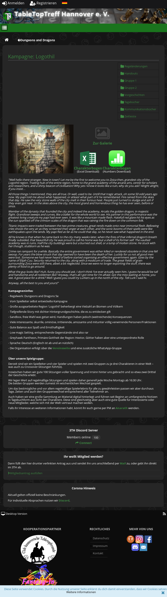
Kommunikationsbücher (138, 109)
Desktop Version (14, 514)
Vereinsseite (61, 348)
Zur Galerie (102, 143)
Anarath (122, 408)
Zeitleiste (128, 116)
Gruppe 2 (128, 88)
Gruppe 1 (128, 80)
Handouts (129, 73)
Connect (83, 443)
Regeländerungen (133, 66)
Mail (123, 463)
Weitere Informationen (81, 592)
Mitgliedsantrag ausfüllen (25, 473)
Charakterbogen (88, 168)
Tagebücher (129, 102)
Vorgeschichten (132, 95)
